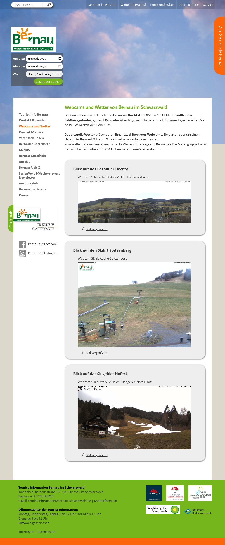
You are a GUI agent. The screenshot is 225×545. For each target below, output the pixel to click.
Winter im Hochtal (133, 5)
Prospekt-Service (31, 132)
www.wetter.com (134, 139)
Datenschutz (46, 532)
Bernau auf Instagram (38, 253)
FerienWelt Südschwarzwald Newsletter (39, 175)
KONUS (24, 150)
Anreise (24, 162)
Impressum (26, 532)
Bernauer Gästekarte (34, 144)
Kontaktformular (105, 501)
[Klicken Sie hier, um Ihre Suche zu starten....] (48, 5)
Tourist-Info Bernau (33, 114)
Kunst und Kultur (162, 5)
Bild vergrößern (95, 229)
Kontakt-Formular (32, 120)
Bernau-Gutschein (32, 156)
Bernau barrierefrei (33, 189)
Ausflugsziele (28, 183)
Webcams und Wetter (34, 126)
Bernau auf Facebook (38, 244)
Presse (23, 195)
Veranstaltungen (31, 138)
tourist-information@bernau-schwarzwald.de (59, 501)
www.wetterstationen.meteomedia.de (91, 144)
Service (208, 5)
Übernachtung (189, 5)
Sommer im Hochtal (102, 5)
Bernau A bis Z (29, 168)
